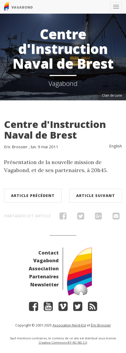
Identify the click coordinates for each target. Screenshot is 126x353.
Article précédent (33, 195)
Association (44, 268)
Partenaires (44, 276)
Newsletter (44, 284)
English (115, 146)
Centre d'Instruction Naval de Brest (55, 130)
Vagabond (46, 260)
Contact (48, 252)
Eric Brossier (16, 146)
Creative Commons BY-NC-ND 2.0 (63, 342)
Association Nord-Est (69, 325)
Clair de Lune (112, 95)
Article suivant (95, 195)
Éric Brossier (101, 325)
